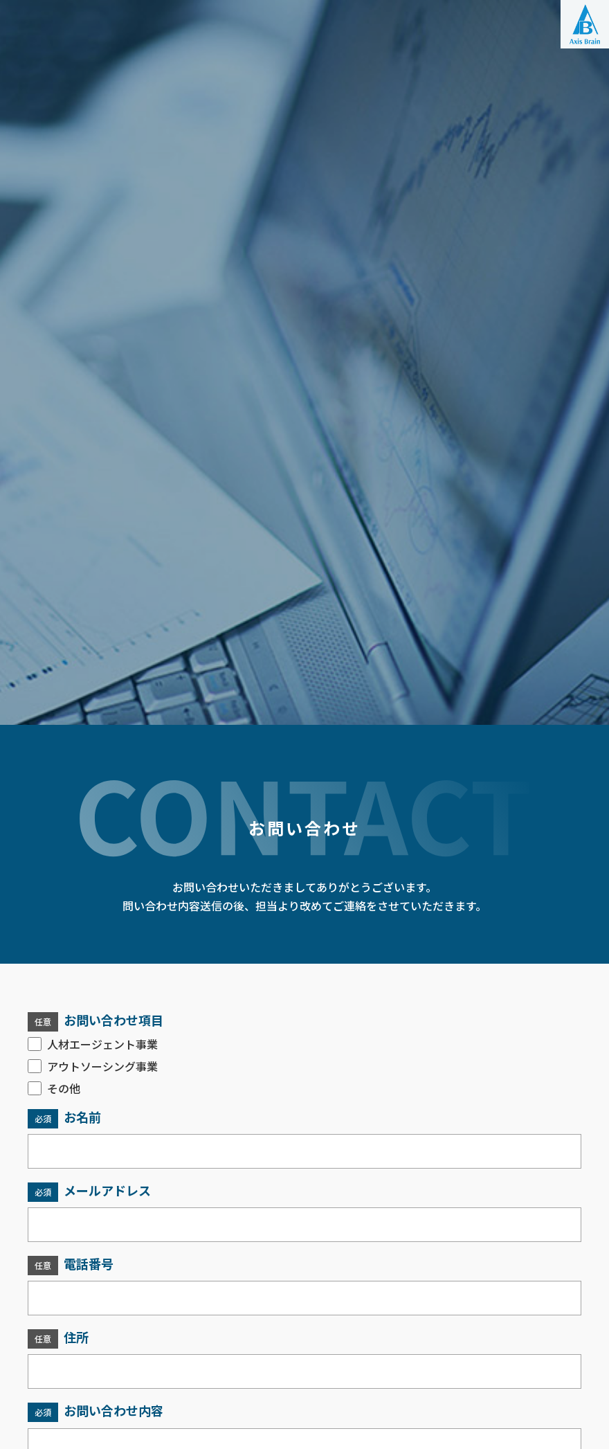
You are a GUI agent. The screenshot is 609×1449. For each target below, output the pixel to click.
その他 (54, 1088)
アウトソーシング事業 (93, 1066)
